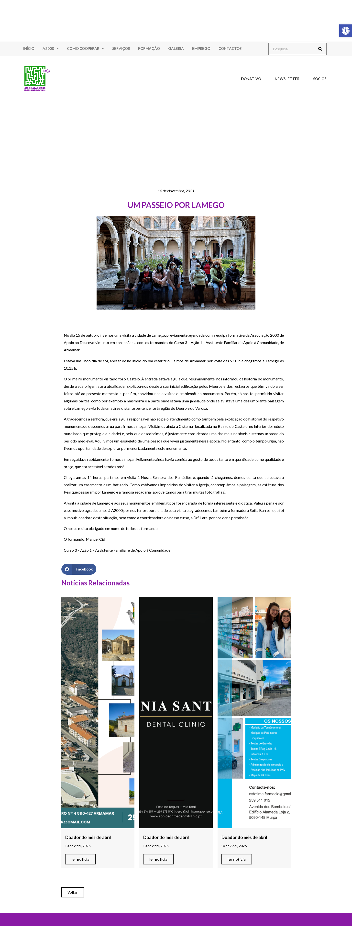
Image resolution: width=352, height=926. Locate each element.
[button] (78, 569)
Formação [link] (149, 48)
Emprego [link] (201, 48)
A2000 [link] (51, 48)
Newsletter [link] (287, 78)
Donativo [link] (251, 78)
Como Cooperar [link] (85, 48)
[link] (345, 30)
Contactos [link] (230, 48)
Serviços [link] (121, 48)
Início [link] (28, 48)
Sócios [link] (319, 78)
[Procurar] (320, 49)
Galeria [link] (176, 48)
